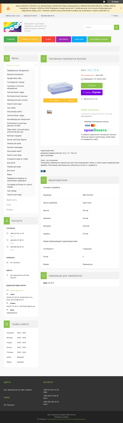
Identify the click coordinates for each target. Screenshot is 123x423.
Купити (93, 86)
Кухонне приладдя (14, 147)
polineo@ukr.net (16, 290)
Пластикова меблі (14, 112)
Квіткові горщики (14, 136)
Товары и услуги (29, 39)
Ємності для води (14, 104)
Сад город (11, 108)
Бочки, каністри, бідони (16, 140)
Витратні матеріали (15, 74)
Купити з (93, 92)
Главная (10, 39)
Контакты (63, 39)
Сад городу (11, 191)
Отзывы (9, 210)
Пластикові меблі (14, 151)
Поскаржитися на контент (56, 419)
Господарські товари (15, 82)
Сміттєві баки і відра (15, 92)
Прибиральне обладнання (18, 71)
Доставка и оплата (99, 39)
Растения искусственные (17, 96)
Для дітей (11, 163)
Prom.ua (73, 415)
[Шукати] (116, 27)
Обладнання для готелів (17, 100)
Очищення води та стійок (17, 159)
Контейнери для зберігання (18, 119)
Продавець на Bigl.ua (61, 417)
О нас (48, 39)
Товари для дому (14, 143)
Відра (9, 174)
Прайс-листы (11, 200)
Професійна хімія (14, 78)
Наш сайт (79, 39)
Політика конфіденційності (76, 419)
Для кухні (11, 171)
